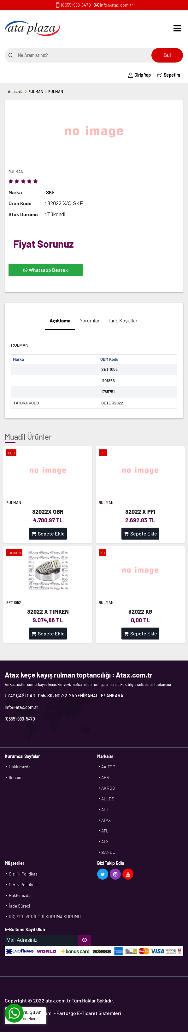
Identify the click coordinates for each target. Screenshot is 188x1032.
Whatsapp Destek (45, 270)
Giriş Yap (139, 75)
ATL (105, 830)
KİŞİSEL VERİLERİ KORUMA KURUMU (45, 916)
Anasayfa (15, 91)
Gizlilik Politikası (23, 873)
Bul (167, 55)
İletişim (16, 777)
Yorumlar (90, 320)
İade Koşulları (123, 320)
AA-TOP (108, 766)
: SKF (49, 192)
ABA (105, 777)
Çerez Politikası (23, 884)
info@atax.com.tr (116, 5)
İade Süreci (19, 905)
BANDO (108, 852)
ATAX (106, 820)
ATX (105, 841)
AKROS (108, 788)
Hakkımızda (20, 766)
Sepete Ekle (48, 533)
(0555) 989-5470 (76, 5)
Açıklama (60, 320)
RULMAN (35, 91)
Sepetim (168, 75)
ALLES (107, 798)
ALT (105, 809)
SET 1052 (13, 602)
